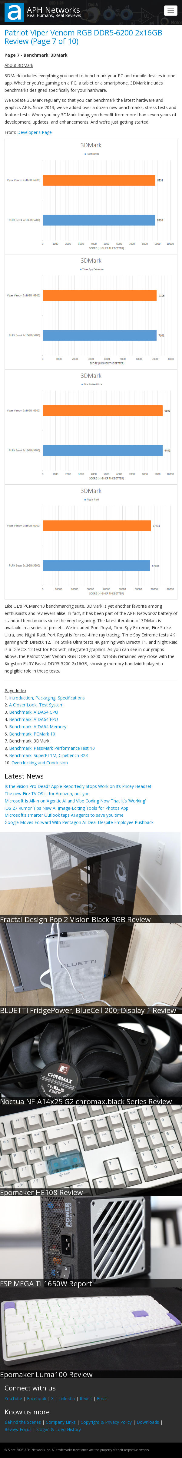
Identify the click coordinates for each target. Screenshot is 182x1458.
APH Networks (53, 9)
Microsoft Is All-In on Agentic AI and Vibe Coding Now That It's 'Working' (75, 801)
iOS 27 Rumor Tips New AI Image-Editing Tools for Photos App (66, 808)
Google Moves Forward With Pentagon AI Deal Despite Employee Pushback (79, 822)
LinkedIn (66, 1398)
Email (102, 1398)
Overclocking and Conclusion (40, 763)
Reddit (86, 1398)
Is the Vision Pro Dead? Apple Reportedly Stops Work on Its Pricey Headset (78, 786)
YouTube (13, 1398)
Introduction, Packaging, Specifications (47, 698)
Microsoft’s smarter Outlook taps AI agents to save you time (64, 815)
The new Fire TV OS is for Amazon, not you (47, 793)
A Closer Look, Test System (36, 705)
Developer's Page (34, 132)
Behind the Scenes (23, 1422)
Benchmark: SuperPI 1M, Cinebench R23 (48, 755)
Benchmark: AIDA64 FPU (33, 719)
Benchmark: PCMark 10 (32, 734)
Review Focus (18, 1429)
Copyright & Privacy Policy (106, 1422)
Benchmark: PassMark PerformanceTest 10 (52, 748)
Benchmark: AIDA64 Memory (37, 726)
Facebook (36, 1398)
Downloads (148, 1422)
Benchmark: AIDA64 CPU (33, 712)
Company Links (61, 1422)
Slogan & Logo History (58, 1429)
